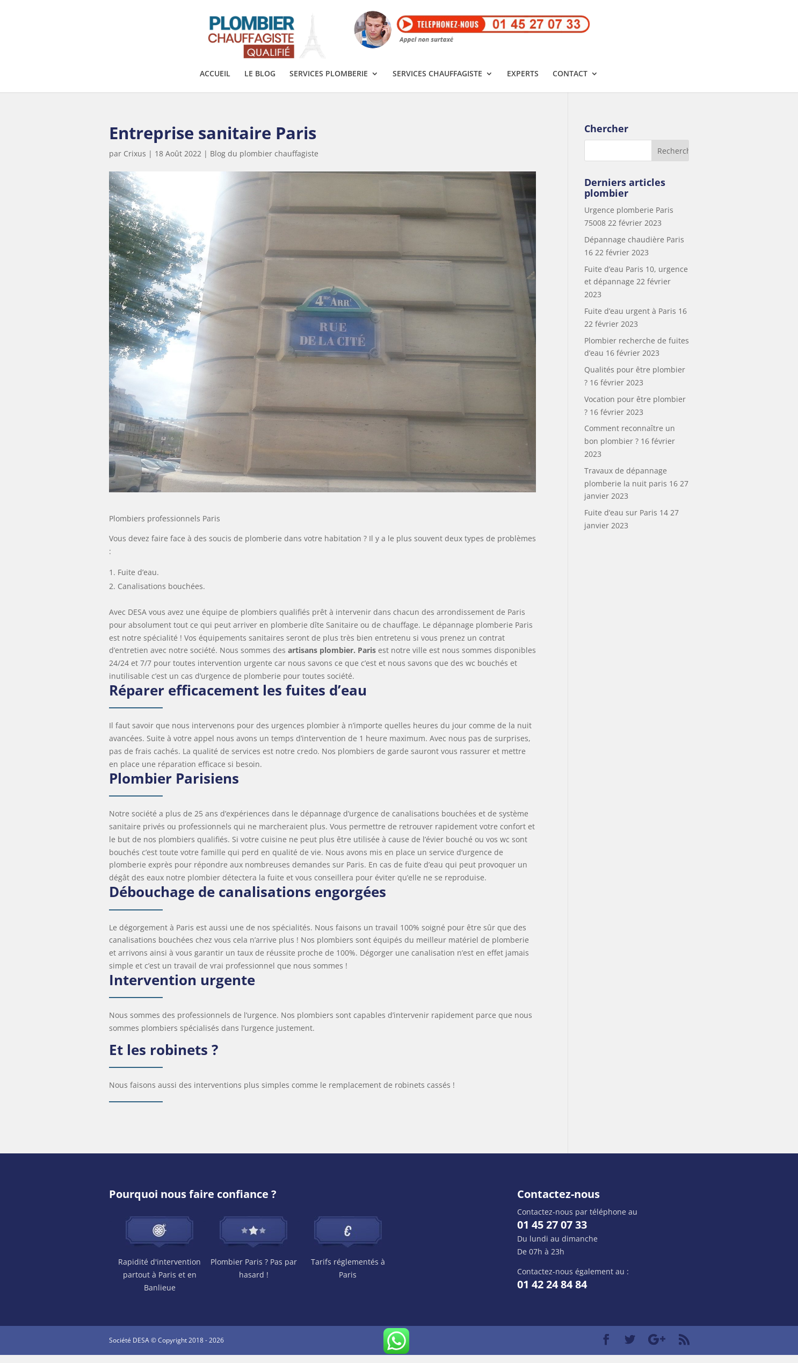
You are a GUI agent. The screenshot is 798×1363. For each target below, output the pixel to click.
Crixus (135, 161)
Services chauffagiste (437, 82)
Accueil (215, 82)
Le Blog (259, 82)
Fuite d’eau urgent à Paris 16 (635, 319)
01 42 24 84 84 (552, 1292)
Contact (570, 82)
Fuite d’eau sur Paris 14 (626, 520)
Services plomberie (328, 82)
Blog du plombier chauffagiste (264, 161)
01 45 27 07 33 (552, 1232)
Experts (523, 82)
